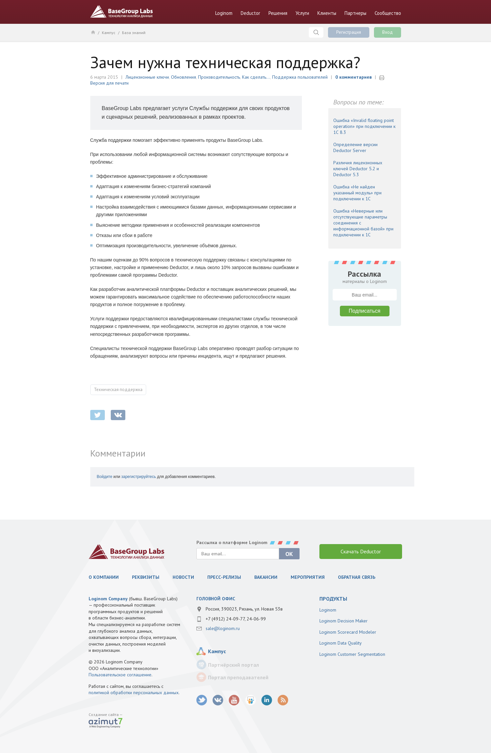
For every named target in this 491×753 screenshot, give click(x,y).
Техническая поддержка (118, 389)
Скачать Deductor (361, 551)
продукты (333, 598)
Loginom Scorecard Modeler (347, 632)
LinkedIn (266, 700)
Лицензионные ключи (147, 77)
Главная (92, 32)
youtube (234, 700)
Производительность (219, 77)
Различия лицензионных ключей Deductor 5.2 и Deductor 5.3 (357, 169)
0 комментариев (353, 77)
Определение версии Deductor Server (355, 147)
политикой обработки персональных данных (134, 692)
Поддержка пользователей (300, 77)
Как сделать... (256, 77)
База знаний (133, 32)
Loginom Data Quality (340, 643)
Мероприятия (308, 577)
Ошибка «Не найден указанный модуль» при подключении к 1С (357, 193)
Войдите (104, 476)
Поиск (316, 32)
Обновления (183, 77)
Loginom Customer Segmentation (352, 654)
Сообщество (388, 13)
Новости (183, 577)
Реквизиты (145, 577)
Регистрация (348, 32)
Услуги (302, 13)
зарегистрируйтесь (138, 476)
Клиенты (326, 13)
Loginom (223, 13)
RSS (282, 700)
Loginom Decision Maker (343, 621)
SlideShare (250, 700)
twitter (97, 415)
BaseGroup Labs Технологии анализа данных (121, 11)
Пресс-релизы (224, 577)
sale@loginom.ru (223, 628)
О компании (104, 577)
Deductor (250, 13)
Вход (387, 32)
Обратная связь (356, 577)
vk (218, 700)
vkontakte (118, 415)
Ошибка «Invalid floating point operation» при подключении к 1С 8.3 (364, 126)
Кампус (108, 32)
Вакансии (265, 577)
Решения (277, 13)
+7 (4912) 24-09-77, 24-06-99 (236, 619)
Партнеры (355, 13)
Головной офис (215, 599)
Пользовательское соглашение (120, 675)
